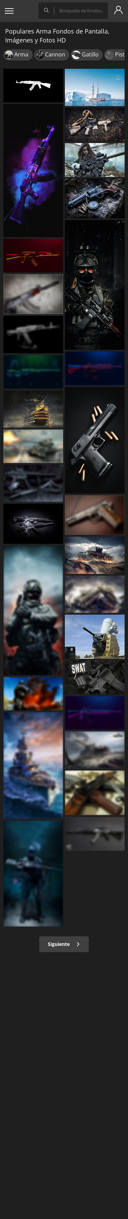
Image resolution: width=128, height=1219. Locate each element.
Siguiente (64, 944)
